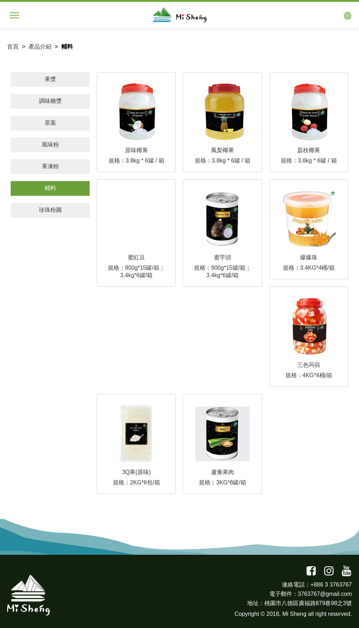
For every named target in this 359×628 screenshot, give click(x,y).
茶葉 (50, 123)
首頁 (13, 47)
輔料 (50, 188)
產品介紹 (40, 47)
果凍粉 (50, 166)
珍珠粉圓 (50, 210)
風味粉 (50, 144)
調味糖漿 (50, 101)
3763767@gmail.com (325, 594)
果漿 (50, 79)
